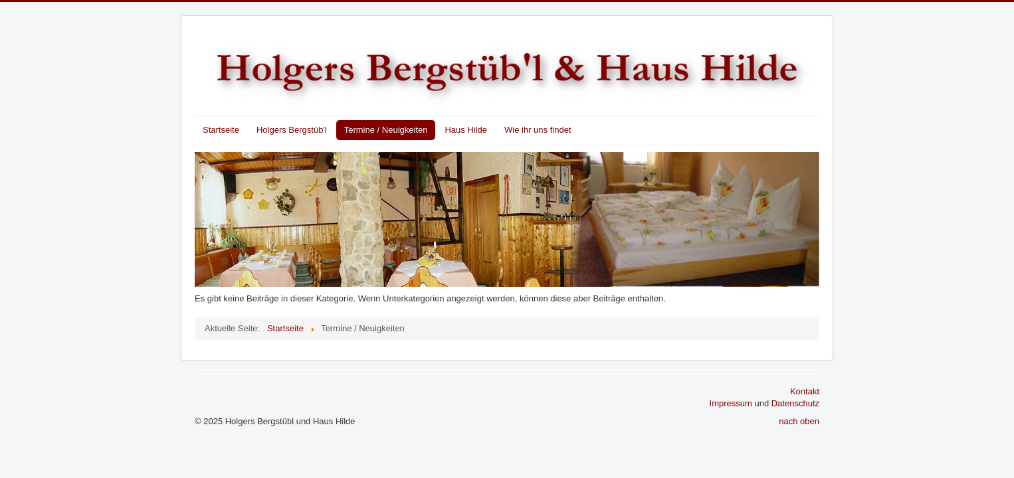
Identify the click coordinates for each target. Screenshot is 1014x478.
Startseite (221, 130)
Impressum (731, 403)
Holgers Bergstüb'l (291, 130)
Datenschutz (795, 403)
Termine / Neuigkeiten (386, 130)
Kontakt (804, 391)
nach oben (799, 421)
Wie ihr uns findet (537, 130)
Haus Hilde (466, 130)
